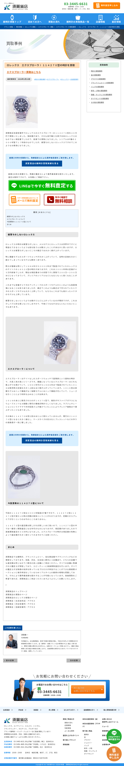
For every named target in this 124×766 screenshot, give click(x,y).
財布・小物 (88, 748)
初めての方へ (35, 21)
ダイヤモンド (89, 754)
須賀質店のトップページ (16, 591)
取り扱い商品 (87, 731)
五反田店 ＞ (8, 710)
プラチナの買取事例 (98, 79)
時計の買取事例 (96, 71)
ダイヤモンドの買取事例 (100, 99)
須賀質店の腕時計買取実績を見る (42, 163)
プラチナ (87, 740)
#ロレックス (64, 79)
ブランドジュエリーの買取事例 (102, 83)
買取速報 (66, 744)
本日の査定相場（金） (90, 719)
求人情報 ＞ (53, 710)
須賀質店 (16, 720)
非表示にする (44, 212)
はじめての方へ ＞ (71, 710)
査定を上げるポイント (71, 735)
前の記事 (10, 660)
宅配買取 (67, 728)
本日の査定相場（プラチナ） (91, 725)
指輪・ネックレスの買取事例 (101, 95)
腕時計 (86, 735)
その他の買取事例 (97, 102)
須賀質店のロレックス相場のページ (21, 598)
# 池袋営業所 (74, 79)
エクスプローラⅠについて (16, 219)
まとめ (9, 224)
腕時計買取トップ (12, 21)
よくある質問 (69, 731)
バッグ (86, 746)
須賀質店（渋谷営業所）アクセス (20, 604)
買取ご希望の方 (68, 719)
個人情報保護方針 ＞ (111, 710)
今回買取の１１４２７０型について (19, 222)
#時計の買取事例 (40, 79)
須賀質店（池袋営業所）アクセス (20, 607)
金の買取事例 (96, 75)
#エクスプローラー (52, 79)
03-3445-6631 (76, 4)
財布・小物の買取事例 (99, 91)
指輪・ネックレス (90, 751)
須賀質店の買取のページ (16, 594)
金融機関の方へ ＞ (91, 710)
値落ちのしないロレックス (16, 217)
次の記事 (74, 660)
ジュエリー (88, 743)
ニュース (105, 726)
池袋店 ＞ (37, 710)
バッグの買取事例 (97, 87)
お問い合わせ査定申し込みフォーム (110, 720)
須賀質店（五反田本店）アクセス (20, 601)
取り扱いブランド (69, 740)
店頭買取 (67, 725)
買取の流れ (54, 21)
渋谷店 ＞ (22, 710)
